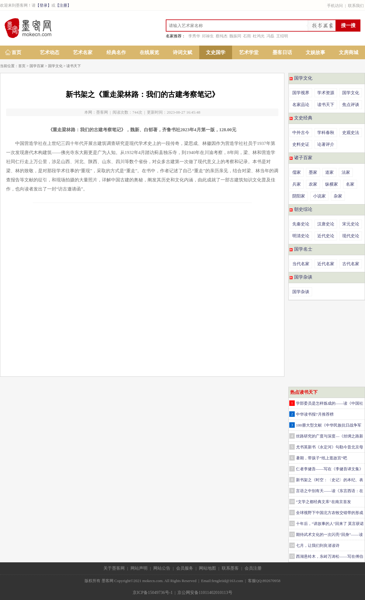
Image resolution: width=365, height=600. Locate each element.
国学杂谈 (303, 277)
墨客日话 (282, 52)
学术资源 (325, 93)
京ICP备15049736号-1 (152, 592)
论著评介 (325, 144)
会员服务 (184, 568)
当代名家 (300, 264)
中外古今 (300, 132)
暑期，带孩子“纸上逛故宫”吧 (321, 458)
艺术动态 (49, 52)
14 (292, 545)
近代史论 (325, 236)
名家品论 (300, 104)
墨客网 (102, 112)
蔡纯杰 (222, 36)
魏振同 (235, 36)
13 (292, 534)
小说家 (319, 196)
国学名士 (303, 249)
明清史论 (300, 236)
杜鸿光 (259, 36)
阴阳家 (298, 196)
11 (292, 512)
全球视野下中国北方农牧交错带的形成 (329, 512)
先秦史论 (300, 224)
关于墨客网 (114, 568)
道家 (329, 172)
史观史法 (350, 132)
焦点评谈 (350, 104)
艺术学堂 (249, 52)
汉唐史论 (325, 224)
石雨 (247, 36)
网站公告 (161, 568)
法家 (346, 172)
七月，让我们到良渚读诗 (317, 545)
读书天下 (73, 66)
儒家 (296, 172)
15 (292, 556)
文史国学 (215, 52)
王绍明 (282, 36)
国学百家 (37, 66)
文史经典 (303, 117)
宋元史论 (350, 224)
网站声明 (139, 568)
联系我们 (356, 5)
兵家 (296, 184)
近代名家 (325, 264)
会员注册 (253, 568)
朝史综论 (303, 209)
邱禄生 (208, 36)
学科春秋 (325, 132)
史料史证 (300, 144)
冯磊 (270, 36)
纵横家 (331, 184)
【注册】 (63, 5)
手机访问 (335, 5)
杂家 (338, 196)
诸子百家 (303, 157)
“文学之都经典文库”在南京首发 (323, 501)
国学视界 (300, 93)
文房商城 (348, 52)
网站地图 (207, 568)
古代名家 (350, 264)
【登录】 (43, 5)
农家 (313, 184)
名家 (350, 184)
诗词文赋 (182, 52)
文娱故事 (315, 52)
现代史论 (350, 236)
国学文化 (55, 66)
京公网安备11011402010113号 (204, 592)
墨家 (313, 172)
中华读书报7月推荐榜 (315, 414)
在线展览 (149, 52)
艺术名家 (82, 52)
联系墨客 (230, 568)
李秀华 (194, 36)
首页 (16, 52)
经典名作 (116, 52)
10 (292, 501)
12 (292, 523)
